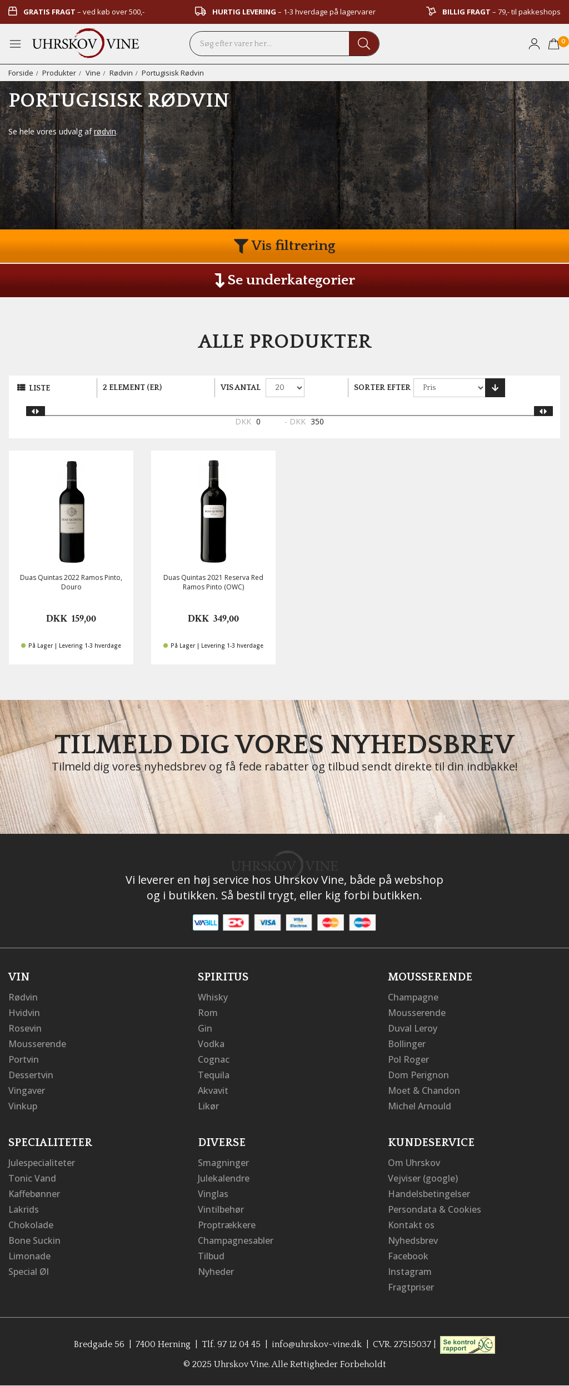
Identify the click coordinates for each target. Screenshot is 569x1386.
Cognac (213, 1059)
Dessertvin (30, 1075)
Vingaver (26, 1090)
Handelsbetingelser (429, 1194)
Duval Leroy (412, 1028)
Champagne (413, 997)
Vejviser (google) (423, 1178)
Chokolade (30, 1225)
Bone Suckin (34, 1240)
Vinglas (213, 1194)
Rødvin (121, 73)
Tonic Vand (32, 1178)
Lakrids (23, 1209)
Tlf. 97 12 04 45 (231, 1344)
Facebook (408, 1256)
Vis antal (241, 387)
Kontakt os (411, 1225)
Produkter (59, 73)
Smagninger (223, 1163)
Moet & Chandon (424, 1090)
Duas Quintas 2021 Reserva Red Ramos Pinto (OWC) (213, 582)
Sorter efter (382, 387)
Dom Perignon (418, 1075)
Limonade (29, 1256)
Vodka (211, 1044)
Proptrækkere (227, 1225)
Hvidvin (24, 1013)
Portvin (23, 1059)
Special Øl (28, 1271)
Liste (39, 388)
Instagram (410, 1271)
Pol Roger (408, 1059)
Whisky (213, 997)
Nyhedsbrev (413, 1240)
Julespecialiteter (41, 1163)
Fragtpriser (411, 1287)
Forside (20, 73)
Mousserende (37, 1044)
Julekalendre (223, 1178)
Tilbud (211, 1256)
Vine (93, 73)
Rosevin (25, 1028)
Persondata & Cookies (434, 1209)
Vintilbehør (221, 1209)
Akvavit (213, 1090)
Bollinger (407, 1044)
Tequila (213, 1075)
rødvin (105, 131)
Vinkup (22, 1106)
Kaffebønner (34, 1194)
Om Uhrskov (414, 1163)
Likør (208, 1106)
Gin (205, 1028)
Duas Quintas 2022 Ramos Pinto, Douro (71, 582)
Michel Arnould (419, 1106)
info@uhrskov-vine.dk (317, 1344)
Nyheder (216, 1271)
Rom (208, 1013)
